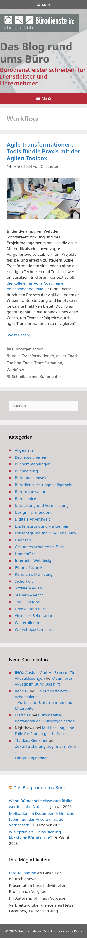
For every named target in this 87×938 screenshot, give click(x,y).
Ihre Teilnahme (22, 872)
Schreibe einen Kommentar (36, 376)
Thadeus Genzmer (31, 740)
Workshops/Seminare (34, 629)
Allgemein (24, 450)
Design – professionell (35, 512)
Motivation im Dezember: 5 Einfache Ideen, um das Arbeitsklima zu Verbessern (41, 819)
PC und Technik (28, 567)
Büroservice (25, 498)
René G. (22, 690)
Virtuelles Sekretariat (33, 615)
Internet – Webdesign (34, 560)
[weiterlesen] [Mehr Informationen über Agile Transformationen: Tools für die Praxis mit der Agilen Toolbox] (18, 334)
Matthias (23, 715)
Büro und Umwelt (31, 477)
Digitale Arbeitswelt (32, 519)
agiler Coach (67, 355)
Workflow (15, 369)
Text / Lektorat (28, 601)
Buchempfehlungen (33, 464)
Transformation (48, 362)
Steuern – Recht (29, 595)
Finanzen (23, 539)
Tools (27, 362)
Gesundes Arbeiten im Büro (40, 546)
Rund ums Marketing (34, 574)
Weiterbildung (27, 622)
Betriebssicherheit (31, 457)
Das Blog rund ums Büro (39, 788)
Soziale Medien (28, 588)
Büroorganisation (28, 348)
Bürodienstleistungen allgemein (44, 484)
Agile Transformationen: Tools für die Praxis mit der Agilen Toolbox (43, 151)
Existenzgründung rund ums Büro (45, 532)
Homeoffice (25, 553)
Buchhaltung (26, 471)
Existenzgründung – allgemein (42, 526)
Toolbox (14, 362)
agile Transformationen (33, 355)
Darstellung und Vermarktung (42, 505)
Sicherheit (24, 581)
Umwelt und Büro (31, 608)
